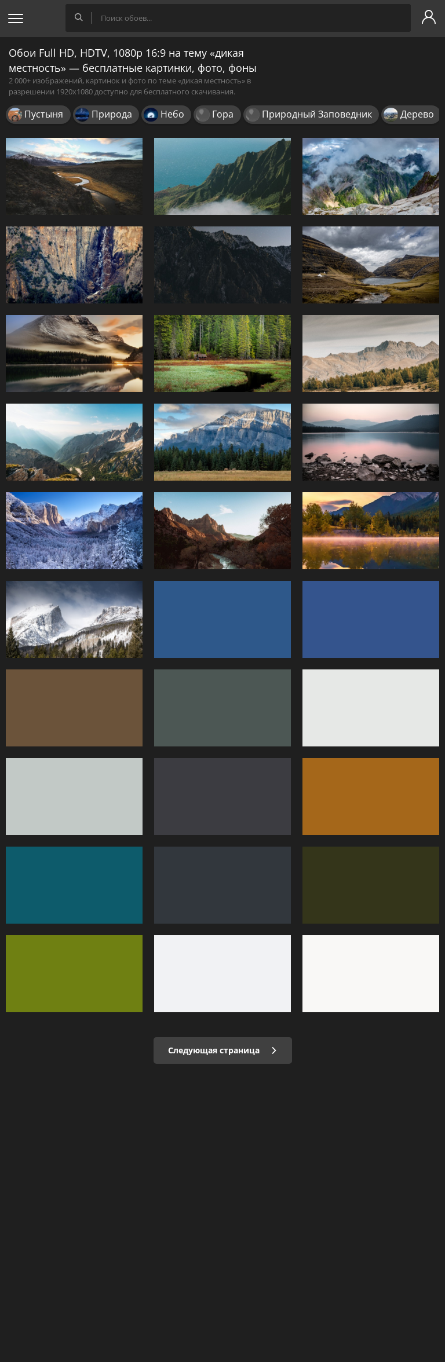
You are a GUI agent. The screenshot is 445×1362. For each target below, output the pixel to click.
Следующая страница (223, 1050)
